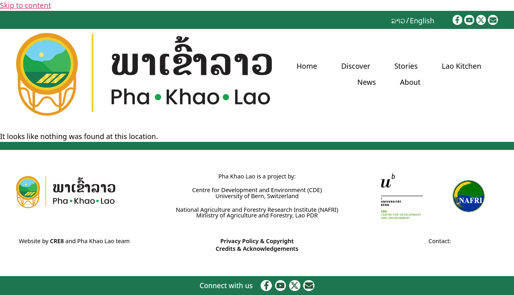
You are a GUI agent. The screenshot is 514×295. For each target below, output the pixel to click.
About (410, 82)
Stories (406, 66)
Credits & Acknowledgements (257, 248)
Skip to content (25, 5)
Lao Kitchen (461, 66)
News (366, 82)
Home (306, 66)
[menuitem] (398, 20)
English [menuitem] (422, 20)
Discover (355, 66)
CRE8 (57, 241)
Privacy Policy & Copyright (257, 241)
